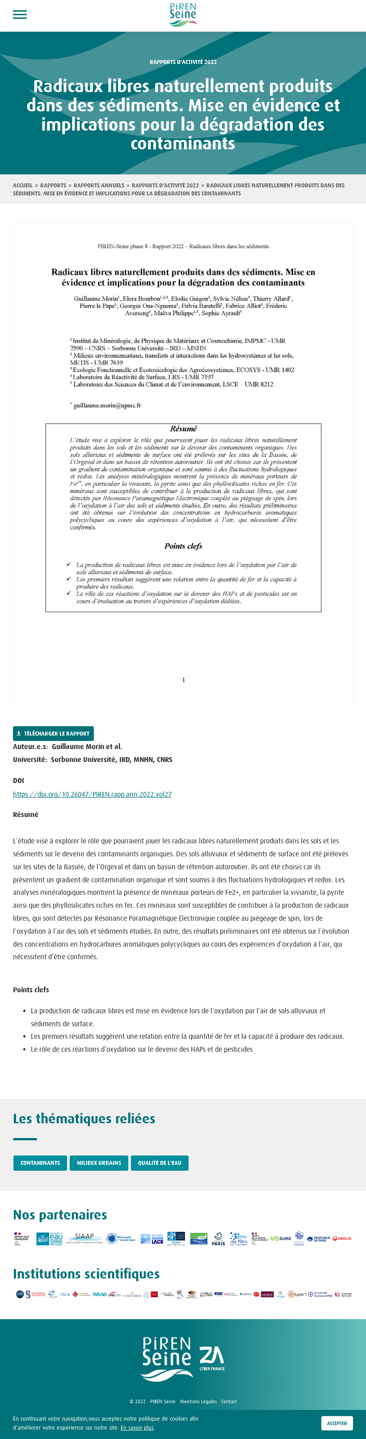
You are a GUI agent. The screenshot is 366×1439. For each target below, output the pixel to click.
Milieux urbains (99, 1163)
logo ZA (212, 1359)
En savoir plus (137, 1427)
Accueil (23, 185)
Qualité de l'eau (159, 1163)
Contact (229, 1401)
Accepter (337, 1423)
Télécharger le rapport (56, 733)
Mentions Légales (198, 1401)
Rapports (53, 185)
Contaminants (40, 1163)
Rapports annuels (99, 185)
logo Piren (166, 1359)
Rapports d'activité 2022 (183, 62)
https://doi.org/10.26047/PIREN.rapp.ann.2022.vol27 (92, 794)
